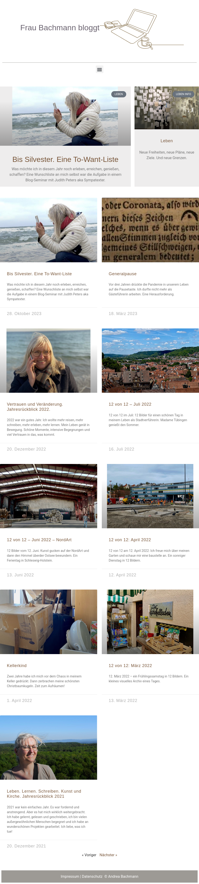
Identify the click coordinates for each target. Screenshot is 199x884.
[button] (99, 69)
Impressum (70, 876)
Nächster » (108, 855)
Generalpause (123, 274)
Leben (167, 141)
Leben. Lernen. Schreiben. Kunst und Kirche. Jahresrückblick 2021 (44, 794)
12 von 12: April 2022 (130, 540)
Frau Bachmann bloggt (60, 27)
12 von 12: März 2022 (130, 665)
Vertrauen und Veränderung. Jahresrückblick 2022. (35, 407)
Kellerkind (17, 665)
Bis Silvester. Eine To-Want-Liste (65, 159)
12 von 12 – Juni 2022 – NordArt (39, 540)
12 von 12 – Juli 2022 (130, 404)
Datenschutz (92, 876)
